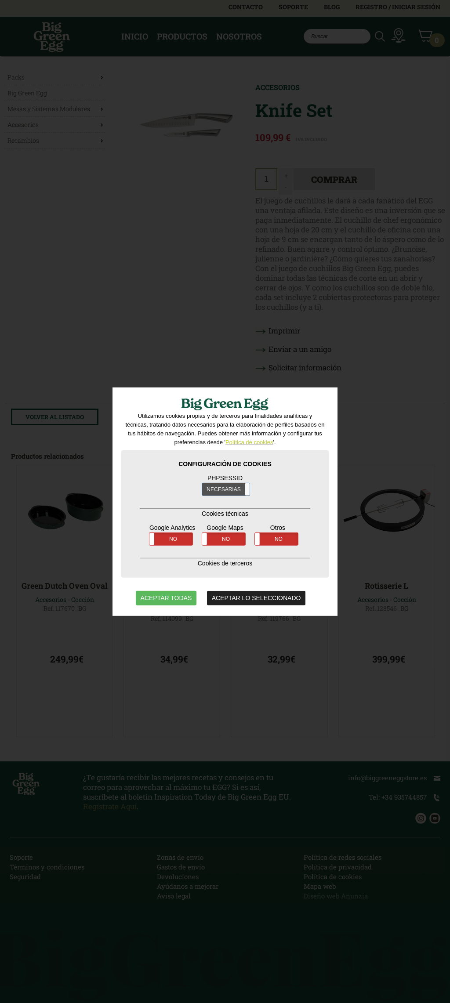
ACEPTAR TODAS (166, 597)
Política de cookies (249, 442)
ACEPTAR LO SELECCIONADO (256, 597)
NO (173, 539)
